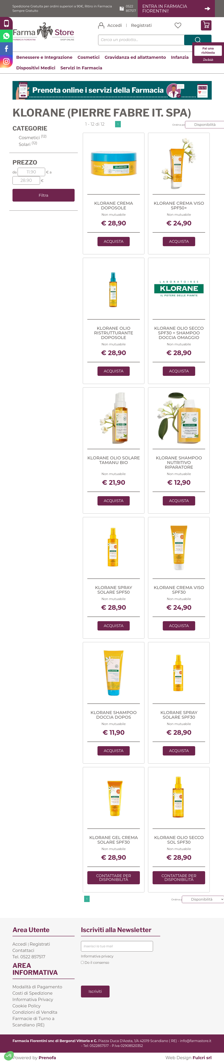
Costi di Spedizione (33, 993)
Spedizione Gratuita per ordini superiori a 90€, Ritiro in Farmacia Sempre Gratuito (58, 8)
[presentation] (113, 975)
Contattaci (23, 950)
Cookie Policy (27, 1006)
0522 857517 (134, 8)
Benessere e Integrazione (44, 57)
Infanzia (180, 57)
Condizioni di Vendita (35, 1012)
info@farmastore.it (195, 1041)
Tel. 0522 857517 (29, 957)
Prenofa (47, 1057)
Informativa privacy (97, 957)
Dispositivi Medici (35, 68)
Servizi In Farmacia (81, 68)
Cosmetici (89, 57)
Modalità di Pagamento (37, 987)
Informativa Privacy (33, 999)
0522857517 (99, 1046)
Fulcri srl (202, 1057)
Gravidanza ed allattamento (135, 57)
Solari (28, 144)
